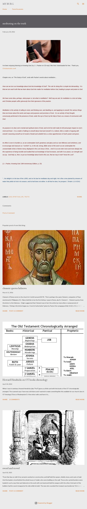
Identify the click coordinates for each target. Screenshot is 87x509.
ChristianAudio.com (9, 68)
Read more (80, 311)
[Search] (78, 4)
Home (5, 9)
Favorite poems (17, 9)
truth (26, 197)
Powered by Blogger (43, 503)
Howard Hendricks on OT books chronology (25, 379)
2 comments (14, 399)
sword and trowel (11, 468)
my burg (8, 3)
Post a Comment (9, 213)
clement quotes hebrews (15, 288)
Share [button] (79, 197)
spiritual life (18, 197)
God (10, 197)
